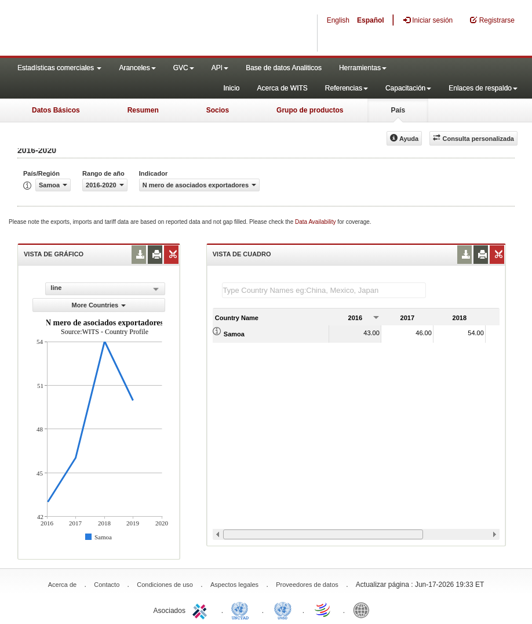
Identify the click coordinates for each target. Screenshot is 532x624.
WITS (116, 29)
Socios (217, 110)
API (220, 68)
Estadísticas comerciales (59, 68)
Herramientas (363, 68)
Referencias (346, 88)
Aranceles (137, 68)
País (398, 110)
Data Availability (316, 222)
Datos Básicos (56, 110)
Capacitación (408, 88)
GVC (183, 68)
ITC (201, 609)
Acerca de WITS (282, 88)
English (338, 20)
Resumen (143, 110)
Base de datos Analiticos (284, 68)
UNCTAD (242, 609)
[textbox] (324, 290)
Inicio (231, 88)
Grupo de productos (309, 110)
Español (370, 20)
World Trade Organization (323, 609)
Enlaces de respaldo (483, 88)
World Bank (364, 609)
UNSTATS (282, 609)
